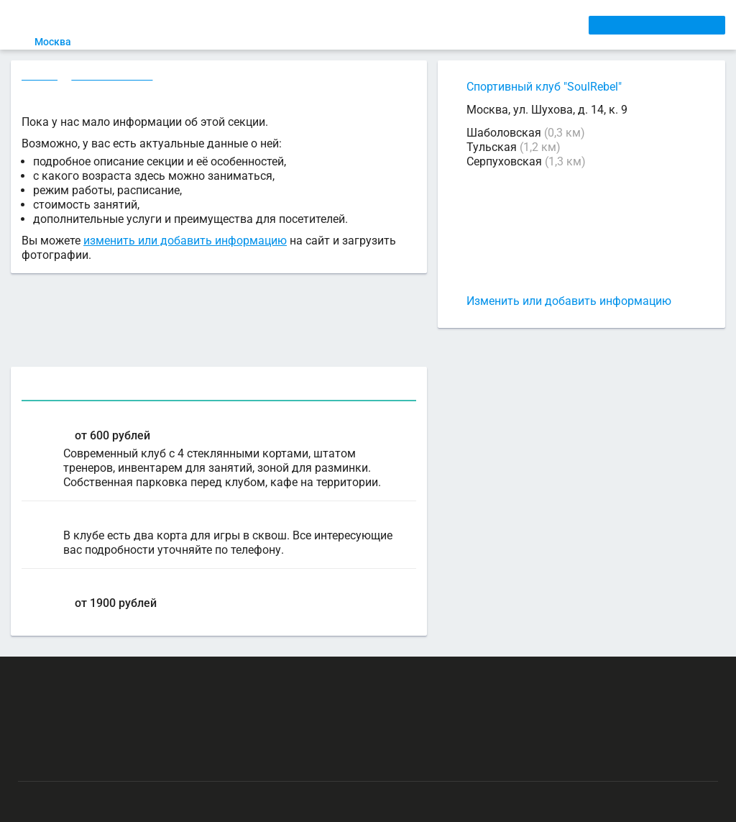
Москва (61, 41)
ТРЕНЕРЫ (341, 24)
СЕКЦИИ (238, 24)
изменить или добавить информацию (185, 243)
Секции (40, 77)
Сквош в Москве (114, 77)
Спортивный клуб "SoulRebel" (544, 86)
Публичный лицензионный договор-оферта (122, 761)
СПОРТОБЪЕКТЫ (418, 24)
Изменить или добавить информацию (568, 301)
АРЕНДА (288, 24)
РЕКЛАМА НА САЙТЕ (87, 677)
